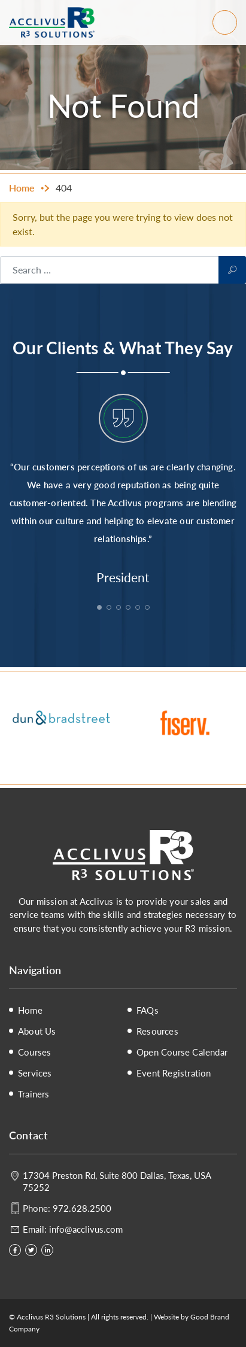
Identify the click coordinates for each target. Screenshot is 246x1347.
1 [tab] (101, 609)
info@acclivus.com (86, 1229)
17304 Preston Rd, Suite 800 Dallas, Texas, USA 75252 (117, 1181)
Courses (34, 1052)
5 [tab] (139, 609)
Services (35, 1073)
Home (30, 1010)
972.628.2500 (82, 1208)
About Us (37, 1031)
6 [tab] (148, 609)
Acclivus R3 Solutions (52, 22)
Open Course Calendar (181, 1052)
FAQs (147, 1010)
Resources (157, 1031)
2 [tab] (110, 609)
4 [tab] (129, 609)
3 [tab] (120, 609)
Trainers (34, 1094)
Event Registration (173, 1073)
